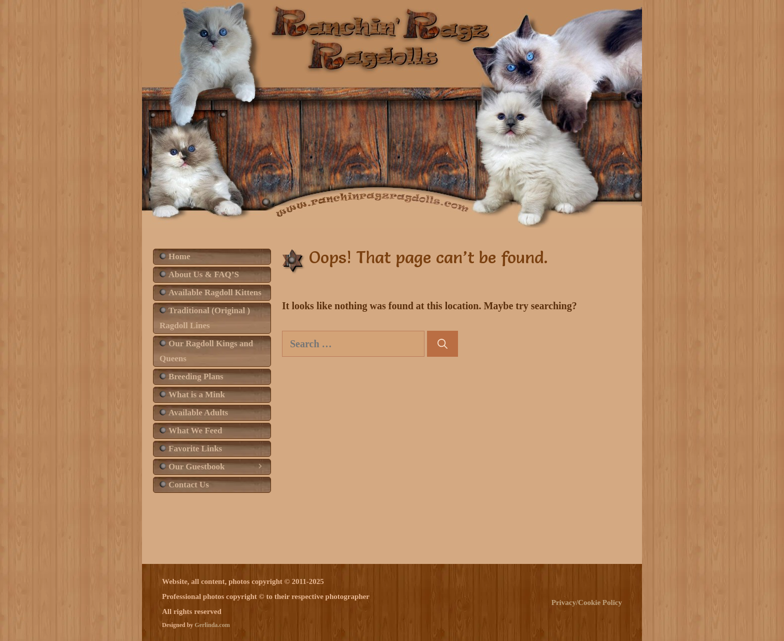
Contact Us (188, 484)
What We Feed (195, 430)
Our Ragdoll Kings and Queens (206, 351)
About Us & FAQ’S (203, 274)
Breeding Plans (196, 376)
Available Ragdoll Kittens (215, 292)
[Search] (442, 344)
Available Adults (198, 412)
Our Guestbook (219, 466)
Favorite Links (195, 448)
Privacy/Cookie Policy (587, 602)
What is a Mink (196, 394)
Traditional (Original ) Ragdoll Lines (205, 318)
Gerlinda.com (212, 624)
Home (179, 256)
